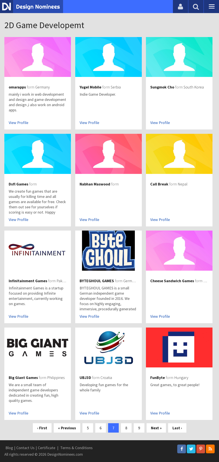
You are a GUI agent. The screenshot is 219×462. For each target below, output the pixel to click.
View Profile (18, 122)
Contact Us (25, 447)
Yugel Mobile (90, 87)
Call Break (159, 184)
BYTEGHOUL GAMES (97, 280)
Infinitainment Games (28, 280)
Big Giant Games (23, 377)
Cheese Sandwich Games (172, 280)
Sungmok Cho (162, 87)
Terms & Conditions (76, 447)
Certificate (46, 447)
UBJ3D (85, 377)
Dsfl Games (18, 184)
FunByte (157, 377)
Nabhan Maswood (95, 184)
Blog (9, 447)
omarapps (17, 87)
